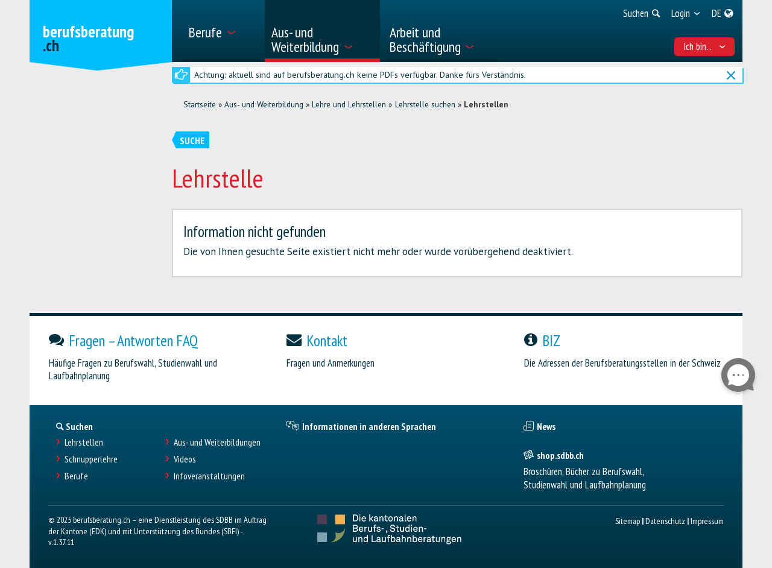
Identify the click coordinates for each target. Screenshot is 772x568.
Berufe (76, 476)
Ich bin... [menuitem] (704, 46)
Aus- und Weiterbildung (263, 104)
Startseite (199, 104)
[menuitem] (222, 31)
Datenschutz (665, 520)
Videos (185, 459)
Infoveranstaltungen (209, 476)
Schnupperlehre (91, 459)
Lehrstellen (486, 104)
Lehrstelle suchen (425, 104)
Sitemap (627, 520)
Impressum (707, 520)
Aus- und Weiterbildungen (217, 442)
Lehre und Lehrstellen (349, 104)
